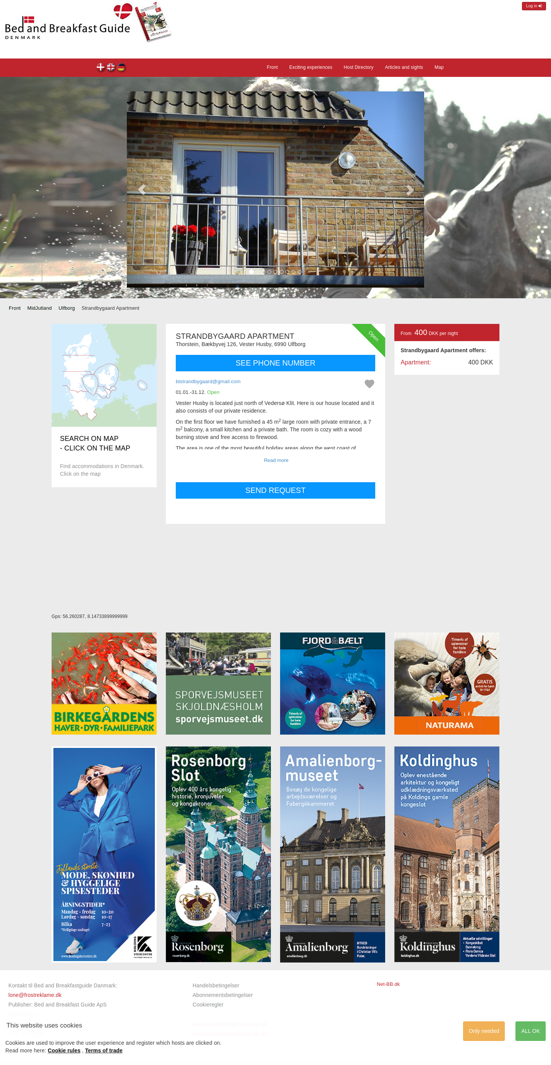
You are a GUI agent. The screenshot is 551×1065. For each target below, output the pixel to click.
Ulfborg (66, 308)
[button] (142, 189)
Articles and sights (404, 67)
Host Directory (359, 67)
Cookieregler (208, 1005)
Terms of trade (104, 1050)
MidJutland (40, 308)
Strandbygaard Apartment (101, 68)
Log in (534, 6)
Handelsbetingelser (216, 985)
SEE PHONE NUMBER (276, 363)
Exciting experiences (310, 67)
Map (439, 67)
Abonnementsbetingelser (223, 995)
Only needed (484, 1031)
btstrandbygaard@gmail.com (208, 381)
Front (272, 67)
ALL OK (530, 1031)
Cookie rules (64, 1050)
